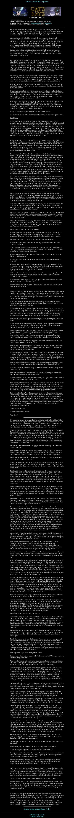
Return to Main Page (37, 816)
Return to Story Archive (37, 814)
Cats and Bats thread (36, 23)
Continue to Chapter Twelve (37, 809)
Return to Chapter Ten (37, 1)
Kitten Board (48, 23)
